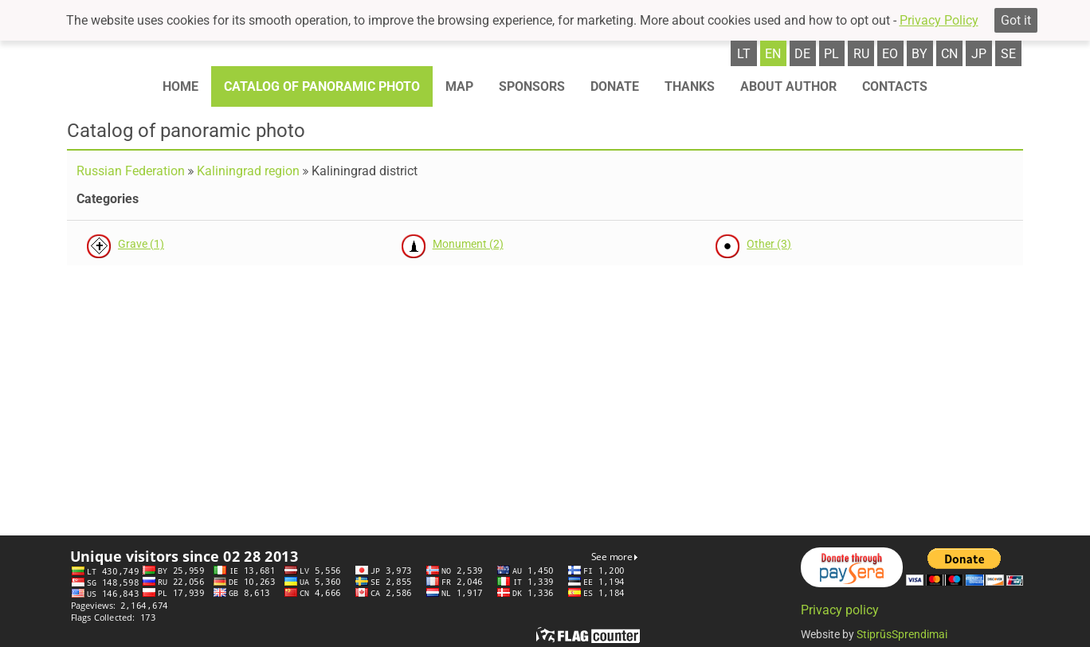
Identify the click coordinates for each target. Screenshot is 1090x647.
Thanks (690, 86)
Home (180, 86)
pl (831, 53)
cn (949, 53)
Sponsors (532, 86)
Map (459, 86)
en (773, 53)
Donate (614, 86)
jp (978, 53)
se (1008, 53)
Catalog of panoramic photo (322, 86)
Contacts (894, 86)
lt (744, 53)
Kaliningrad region (248, 170)
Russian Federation (130, 170)
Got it (1016, 20)
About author (788, 86)
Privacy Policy (939, 20)
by (919, 53)
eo (890, 53)
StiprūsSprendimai (902, 634)
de (802, 53)
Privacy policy (840, 610)
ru (861, 53)
